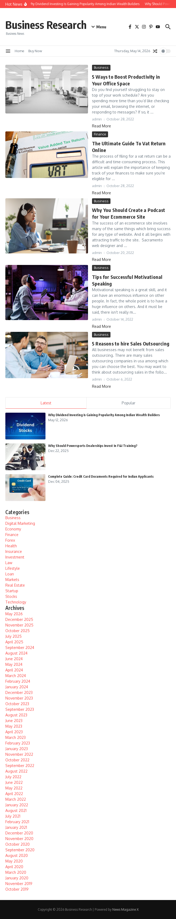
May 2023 (13, 726)
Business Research (46, 24)
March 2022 (15, 799)
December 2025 (19, 619)
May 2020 (14, 861)
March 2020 (15, 872)
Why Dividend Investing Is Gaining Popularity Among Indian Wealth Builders (104, 415)
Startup (11, 590)
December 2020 (19, 833)
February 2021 (17, 821)
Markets (12, 579)
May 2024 (13, 664)
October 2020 (17, 844)
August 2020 (16, 855)
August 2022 (16, 771)
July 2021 (12, 816)
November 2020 (19, 838)
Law (8, 562)
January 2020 (16, 878)
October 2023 (17, 703)
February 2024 (17, 681)
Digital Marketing (20, 523)
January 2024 (16, 687)
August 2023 (16, 715)
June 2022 (14, 782)
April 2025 (14, 642)
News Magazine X (125, 909)
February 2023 (17, 743)
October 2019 (17, 889)
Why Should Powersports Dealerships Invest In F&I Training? (92, 446)
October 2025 (17, 630)
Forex (10, 540)
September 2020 (20, 850)
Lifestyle (12, 568)
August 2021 (15, 810)
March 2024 (15, 675)
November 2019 (18, 883)
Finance (100, 134)
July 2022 (13, 776)
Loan (9, 574)
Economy (13, 529)
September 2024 (19, 647)
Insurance (13, 551)
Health (11, 546)
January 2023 (16, 748)
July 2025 (13, 636)
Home (19, 51)
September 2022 (19, 765)
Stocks (11, 596)
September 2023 (19, 709)
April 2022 (14, 793)
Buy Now (35, 51)
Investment (14, 557)
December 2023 (19, 692)
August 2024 (16, 653)
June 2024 (14, 658)
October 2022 (17, 760)
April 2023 (14, 732)
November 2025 (19, 625)
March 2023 (15, 737)
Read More (101, 126)
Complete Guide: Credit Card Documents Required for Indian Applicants (101, 476)
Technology (15, 602)
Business (101, 67)
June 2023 (13, 720)
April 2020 (14, 866)
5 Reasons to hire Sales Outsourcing (130, 343)
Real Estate (15, 585)
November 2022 (19, 754)
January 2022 (16, 805)
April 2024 (14, 670)
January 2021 (16, 827)
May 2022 (13, 788)
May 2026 (14, 614)
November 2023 (19, 698)
